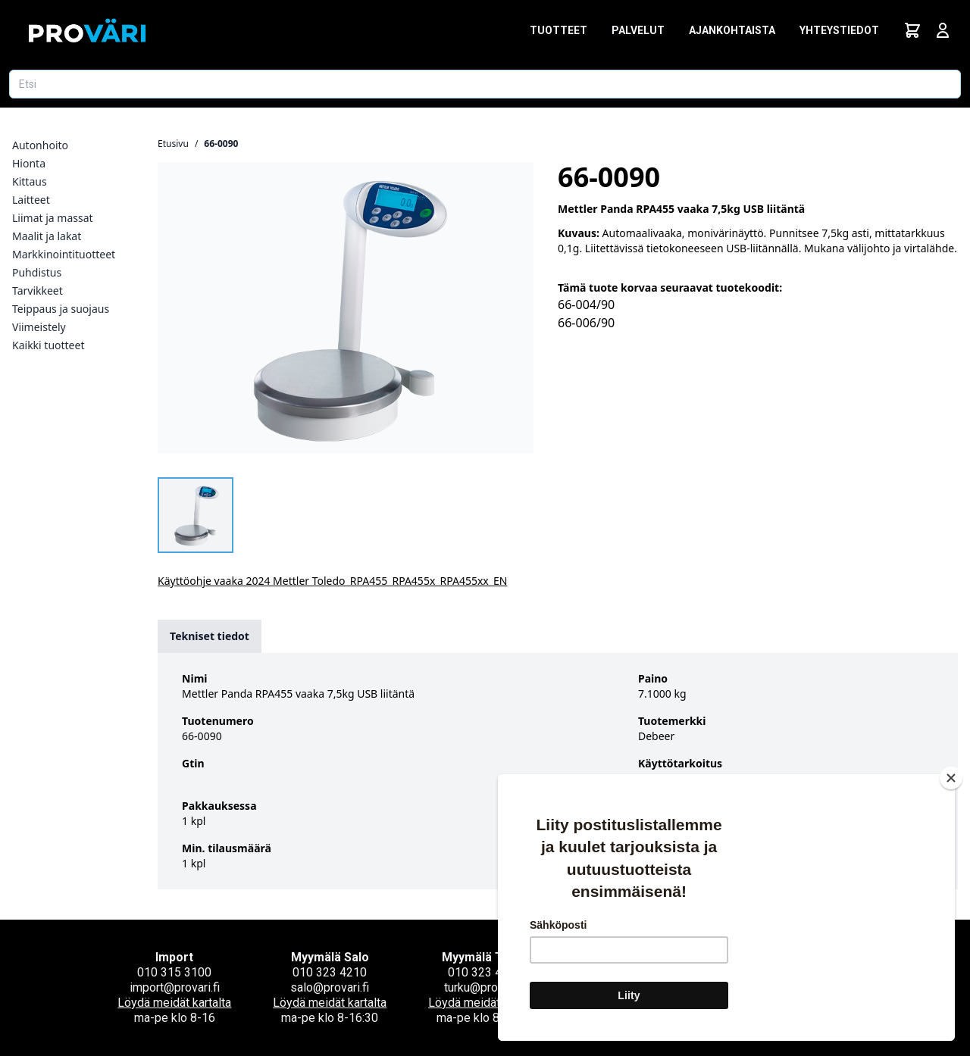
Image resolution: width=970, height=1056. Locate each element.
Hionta (28, 163)
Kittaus (29, 181)
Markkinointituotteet (63, 254)
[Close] (951, 778)
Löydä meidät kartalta (174, 1002)
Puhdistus (36, 272)
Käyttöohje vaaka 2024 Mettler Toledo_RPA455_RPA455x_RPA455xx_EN (332, 580)
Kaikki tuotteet (48, 345)
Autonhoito (40, 145)
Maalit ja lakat (46, 236)
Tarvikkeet (37, 290)
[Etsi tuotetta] (485, 84)
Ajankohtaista (732, 30)
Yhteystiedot (839, 30)
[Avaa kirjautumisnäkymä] (943, 30)
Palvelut (638, 30)
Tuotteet (558, 30)
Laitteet (31, 199)
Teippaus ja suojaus (60, 308)
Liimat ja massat (52, 218)
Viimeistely (39, 327)
